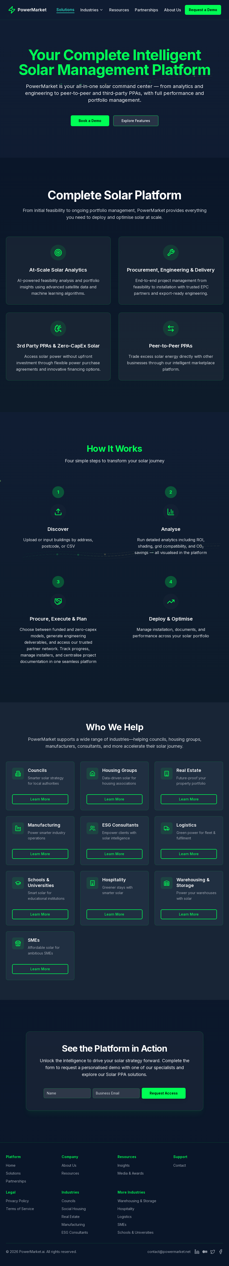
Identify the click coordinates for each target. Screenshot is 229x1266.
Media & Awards (131, 1173)
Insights (124, 1165)
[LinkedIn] (196, 1251)
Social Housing (74, 1209)
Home (11, 1165)
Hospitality (126, 1209)
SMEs (122, 1224)
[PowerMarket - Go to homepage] (27, 10)
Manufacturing (73, 1224)
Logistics (125, 1216)
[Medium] (204, 1251)
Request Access (164, 1093)
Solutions (65, 9)
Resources (119, 9)
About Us (172, 9)
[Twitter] (212, 1251)
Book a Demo (90, 121)
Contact (179, 1165)
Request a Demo (203, 10)
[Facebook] (220, 1251)
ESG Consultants (75, 1232)
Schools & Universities (136, 1232)
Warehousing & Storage (137, 1201)
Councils (68, 1201)
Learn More (40, 816)
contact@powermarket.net (169, 1251)
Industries (91, 9)
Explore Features (136, 121)
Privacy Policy (17, 1201)
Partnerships (146, 9)
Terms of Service (20, 1209)
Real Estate (71, 1216)
